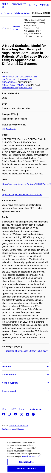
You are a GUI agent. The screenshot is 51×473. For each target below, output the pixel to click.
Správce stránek (9, 429)
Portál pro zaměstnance (29, 409)
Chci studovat (9, 374)
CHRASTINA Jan (9, 82)
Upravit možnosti (31, 458)
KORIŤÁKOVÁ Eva (10, 77)
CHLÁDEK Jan (10, 79)
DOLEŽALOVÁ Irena (28, 77)
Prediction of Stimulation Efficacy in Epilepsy (26, 351)
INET (13, 409)
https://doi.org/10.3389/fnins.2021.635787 (22, 194)
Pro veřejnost (9, 391)
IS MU (5, 409)
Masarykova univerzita (18, 425)
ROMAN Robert (8, 85)
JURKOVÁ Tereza (28, 79)
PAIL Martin (22, 85)
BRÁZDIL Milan (25, 88)
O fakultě (6, 366)
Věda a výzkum (10, 383)
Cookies (20, 429)
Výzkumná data (22, 13)
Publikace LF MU (41, 13)
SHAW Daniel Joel (10, 88)
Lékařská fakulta (9, 129)
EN (35, 5)
